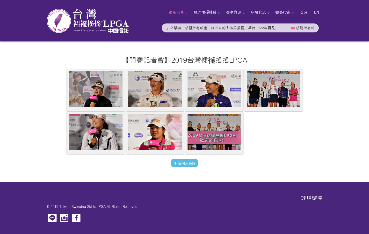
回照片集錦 (184, 163)
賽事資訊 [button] (235, 12)
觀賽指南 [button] (284, 12)
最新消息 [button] (178, 12)
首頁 (304, 12)
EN (316, 12)
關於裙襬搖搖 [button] (206, 12)
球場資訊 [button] (260, 12)
